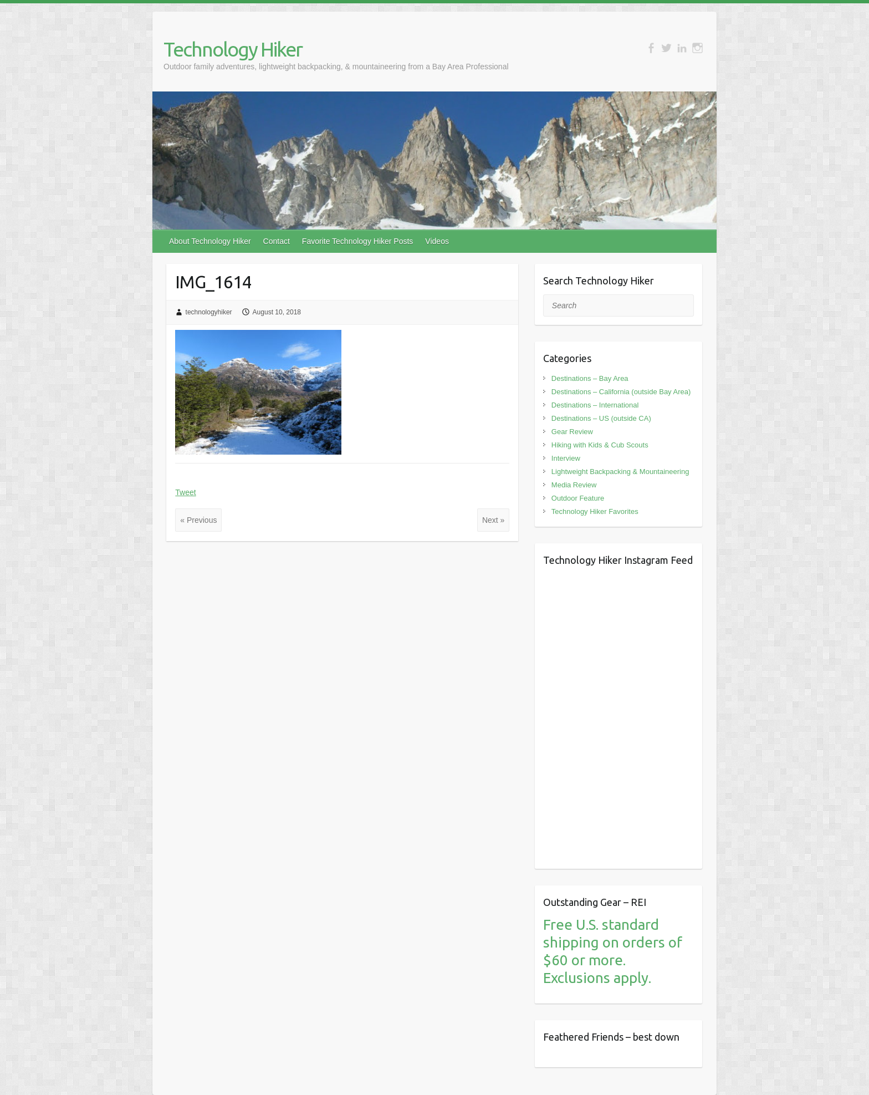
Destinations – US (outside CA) (601, 418)
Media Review (574, 485)
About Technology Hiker (210, 241)
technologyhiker (209, 312)
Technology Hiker (232, 49)
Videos (437, 241)
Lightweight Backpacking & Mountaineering (620, 471)
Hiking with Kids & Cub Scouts (599, 445)
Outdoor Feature (577, 498)
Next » (493, 520)
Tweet (185, 492)
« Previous (198, 520)
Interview (565, 458)
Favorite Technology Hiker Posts (357, 241)
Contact (276, 241)
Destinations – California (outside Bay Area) (621, 392)
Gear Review (572, 431)
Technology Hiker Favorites (594, 511)
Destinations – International (595, 405)
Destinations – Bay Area (589, 378)
